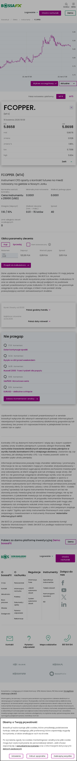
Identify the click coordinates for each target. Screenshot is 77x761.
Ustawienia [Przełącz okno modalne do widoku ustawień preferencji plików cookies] (16, 756)
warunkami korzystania (27, 745)
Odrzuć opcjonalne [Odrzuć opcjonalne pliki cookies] (37, 756)
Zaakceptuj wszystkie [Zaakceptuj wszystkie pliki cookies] (63, 756)
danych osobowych (12, 748)
